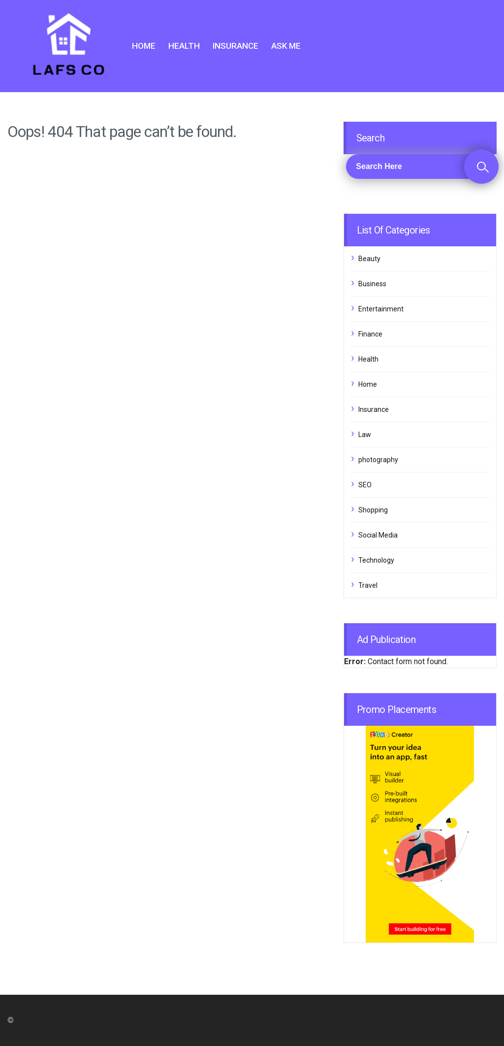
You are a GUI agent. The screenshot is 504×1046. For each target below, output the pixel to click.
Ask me (286, 46)
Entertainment (381, 309)
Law (364, 435)
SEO (365, 485)
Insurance (235, 46)
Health (184, 46)
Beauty (369, 259)
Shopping (373, 510)
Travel (368, 585)
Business (372, 284)
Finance (370, 334)
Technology (376, 560)
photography (378, 460)
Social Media (378, 535)
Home (144, 46)
